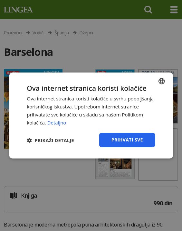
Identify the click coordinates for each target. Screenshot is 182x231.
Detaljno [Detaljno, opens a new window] (56, 122)
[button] (50, 140)
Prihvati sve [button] (127, 140)
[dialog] (91, 115)
